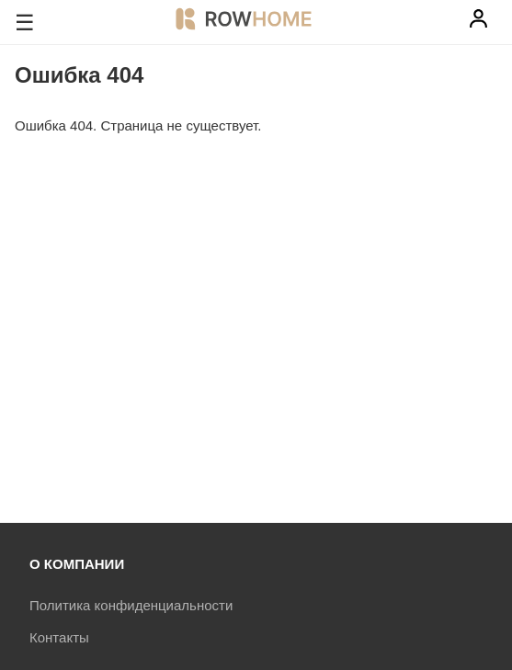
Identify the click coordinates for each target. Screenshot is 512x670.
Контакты (59, 637)
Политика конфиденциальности (131, 605)
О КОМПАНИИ (76, 564)
